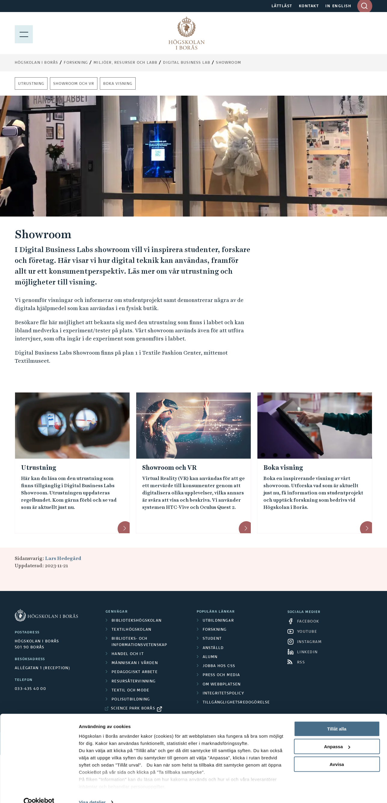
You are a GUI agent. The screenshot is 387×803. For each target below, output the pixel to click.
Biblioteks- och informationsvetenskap (139, 642)
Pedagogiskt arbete (135, 672)
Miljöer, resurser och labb (125, 63)
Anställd (213, 648)
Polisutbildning (131, 699)
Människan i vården (135, 663)
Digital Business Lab (186, 63)
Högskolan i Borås (36, 63)
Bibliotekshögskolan (136, 621)
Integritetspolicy (223, 693)
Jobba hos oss (219, 666)
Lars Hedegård (63, 558)
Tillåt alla (336, 717)
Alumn (210, 657)
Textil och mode (130, 690)
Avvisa (337, 753)
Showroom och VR (73, 84)
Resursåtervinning (133, 681)
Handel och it (128, 654)
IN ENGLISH (338, 6)
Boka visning (117, 84)
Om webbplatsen (222, 684)
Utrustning (31, 84)
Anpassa (337, 735)
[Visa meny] (24, 33)
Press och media (221, 675)
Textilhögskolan (131, 630)
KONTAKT (309, 6)
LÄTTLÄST (282, 6)
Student (212, 639)
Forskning (76, 63)
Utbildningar (218, 621)
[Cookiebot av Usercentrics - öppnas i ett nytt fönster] (39, 791)
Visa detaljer (92, 791)
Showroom (228, 63)
